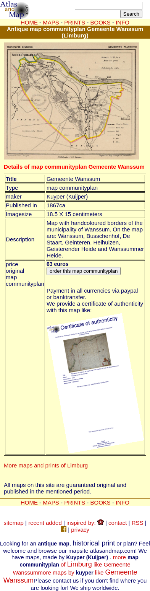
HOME (29, 22)
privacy (80, 529)
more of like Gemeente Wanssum (75, 565)
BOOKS (100, 502)
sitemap (13, 522)
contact (117, 522)
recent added (45, 522)
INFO (122, 502)
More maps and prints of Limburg (46, 465)
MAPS (51, 22)
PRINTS (74, 502)
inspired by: (85, 522)
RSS (138, 522)
